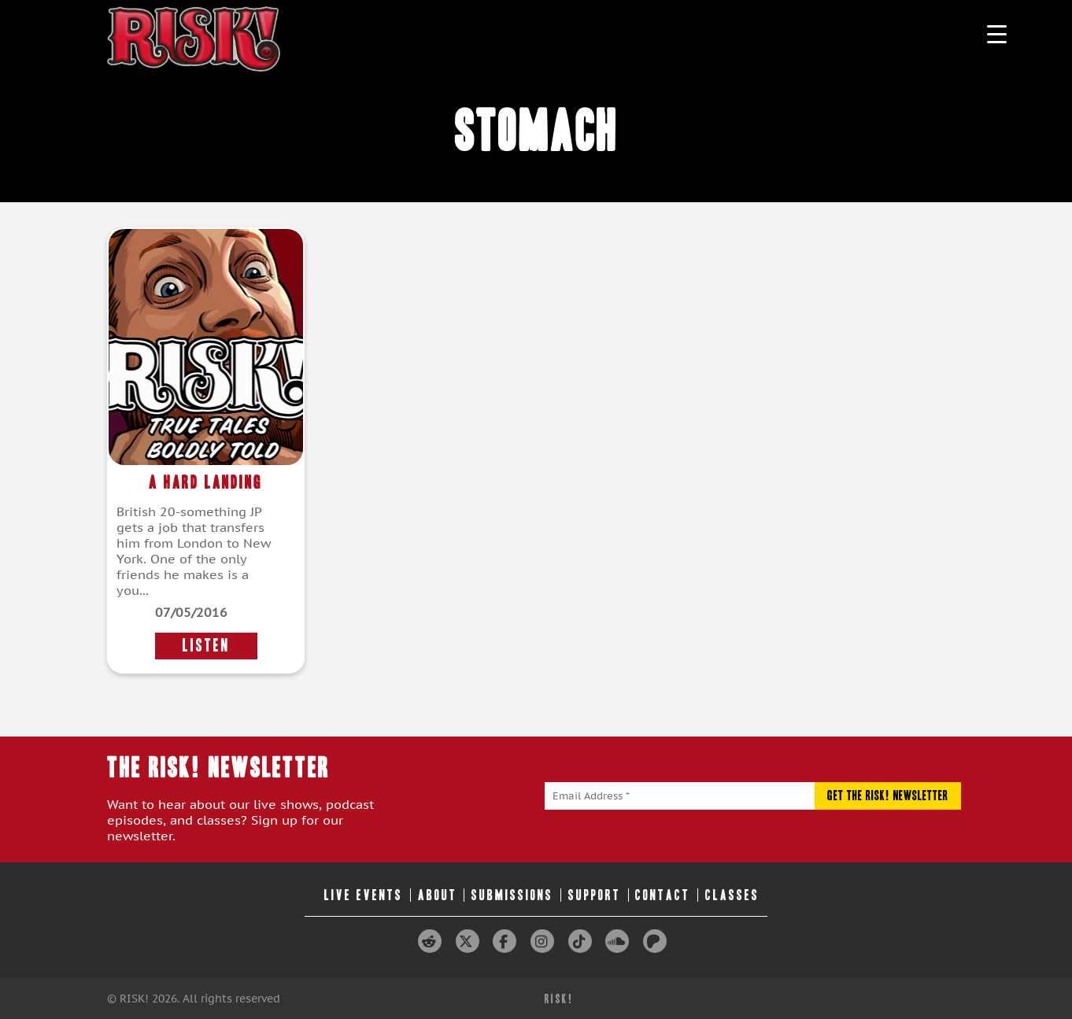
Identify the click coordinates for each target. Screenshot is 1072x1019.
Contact (662, 895)
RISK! (559, 999)
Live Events (363, 895)
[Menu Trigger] (996, 33)
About (437, 895)
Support (594, 895)
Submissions (512, 895)
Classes (732, 895)
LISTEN (206, 645)
